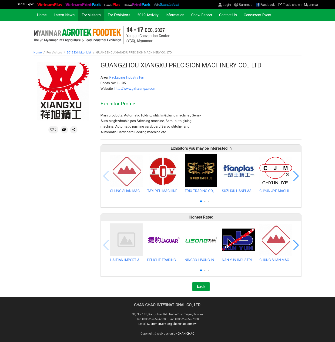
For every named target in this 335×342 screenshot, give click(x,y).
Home (42, 15)
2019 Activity (148, 15)
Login (227, 5)
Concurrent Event (257, 15)
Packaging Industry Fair (127, 77)
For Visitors (91, 15)
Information (175, 15)
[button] (201, 201)
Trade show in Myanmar (300, 5)
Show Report (201, 15)
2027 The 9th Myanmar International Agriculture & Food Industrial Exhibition (102, 34)
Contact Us (228, 15)
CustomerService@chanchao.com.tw (172, 324)
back (201, 286)
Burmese (245, 5)
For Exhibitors (119, 15)
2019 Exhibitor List (79, 52)
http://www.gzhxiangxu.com (135, 88)
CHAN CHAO (186, 333)
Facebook (268, 5)
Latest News (64, 15)
